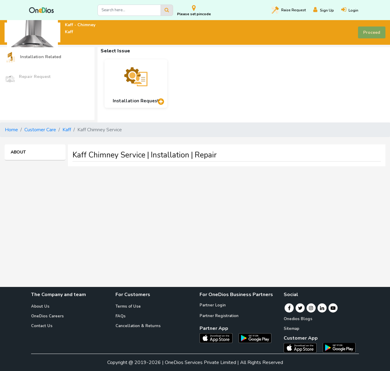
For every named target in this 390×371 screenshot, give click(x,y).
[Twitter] (300, 308)
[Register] (327, 10)
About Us (40, 306)
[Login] (353, 10)
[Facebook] (289, 308)
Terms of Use (128, 306)
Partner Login (213, 305)
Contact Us (41, 326)
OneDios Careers (47, 316)
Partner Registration (219, 316)
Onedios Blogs (298, 319)
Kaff (66, 129)
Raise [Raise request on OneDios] (288, 10)
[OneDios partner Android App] (255, 337)
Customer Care (40, 129)
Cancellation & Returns (138, 326)
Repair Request (28, 77)
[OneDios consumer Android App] (339, 347)
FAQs (120, 316)
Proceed (371, 32)
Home (11, 129)
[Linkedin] (322, 308)
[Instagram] (311, 308)
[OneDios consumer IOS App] (302, 347)
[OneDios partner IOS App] (218, 337)
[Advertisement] (195, 213)
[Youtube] (333, 308)
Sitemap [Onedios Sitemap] (291, 328)
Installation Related (33, 57)
